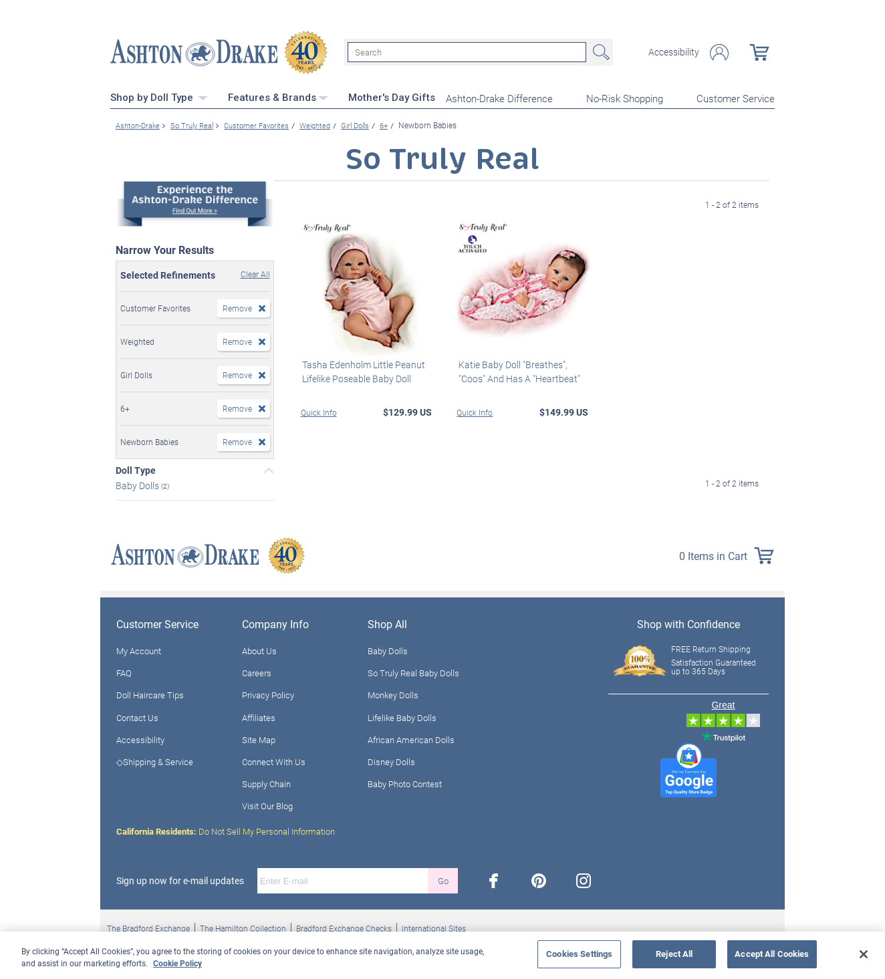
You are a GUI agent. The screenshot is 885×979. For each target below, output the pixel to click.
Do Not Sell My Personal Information (225, 831)
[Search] (467, 52)
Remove (237, 307)
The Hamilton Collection (243, 927)
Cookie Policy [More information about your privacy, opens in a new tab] (177, 963)
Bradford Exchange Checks (344, 927)
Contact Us (137, 716)
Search (599, 52)
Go (443, 879)
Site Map (258, 738)
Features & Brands (278, 97)
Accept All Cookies (772, 954)
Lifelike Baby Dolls (402, 716)
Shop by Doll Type (159, 97)
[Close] (863, 954)
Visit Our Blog (267, 805)
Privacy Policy (268, 694)
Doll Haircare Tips (150, 694)
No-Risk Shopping (624, 97)
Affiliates (258, 716)
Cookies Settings (579, 954)
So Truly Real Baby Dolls (413, 672)
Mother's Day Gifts (391, 97)
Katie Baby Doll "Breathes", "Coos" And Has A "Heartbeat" (517, 370)
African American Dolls (411, 738)
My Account (138, 650)
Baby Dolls (138, 484)
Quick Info (319, 411)
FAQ (124, 672)
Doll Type (136, 469)
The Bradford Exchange (148, 927)
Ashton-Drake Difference (499, 97)
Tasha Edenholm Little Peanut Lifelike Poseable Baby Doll (362, 370)
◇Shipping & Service (154, 760)
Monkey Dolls (393, 694)
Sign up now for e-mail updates (180, 880)
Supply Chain (266, 783)
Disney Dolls (391, 760)
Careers (256, 672)
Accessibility (673, 52)
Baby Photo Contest (405, 783)
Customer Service (736, 97)
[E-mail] (342, 880)
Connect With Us (273, 760)
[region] (442, 955)
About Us (259, 650)
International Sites (434, 927)
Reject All (674, 954)
